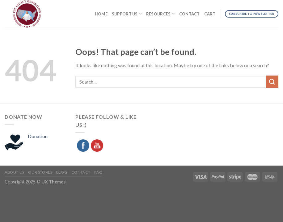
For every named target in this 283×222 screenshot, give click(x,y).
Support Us (127, 14)
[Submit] (272, 82)
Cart (210, 13)
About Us (14, 172)
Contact (189, 13)
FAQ (98, 172)
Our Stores (40, 172)
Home (101, 13)
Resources (160, 14)
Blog (61, 172)
